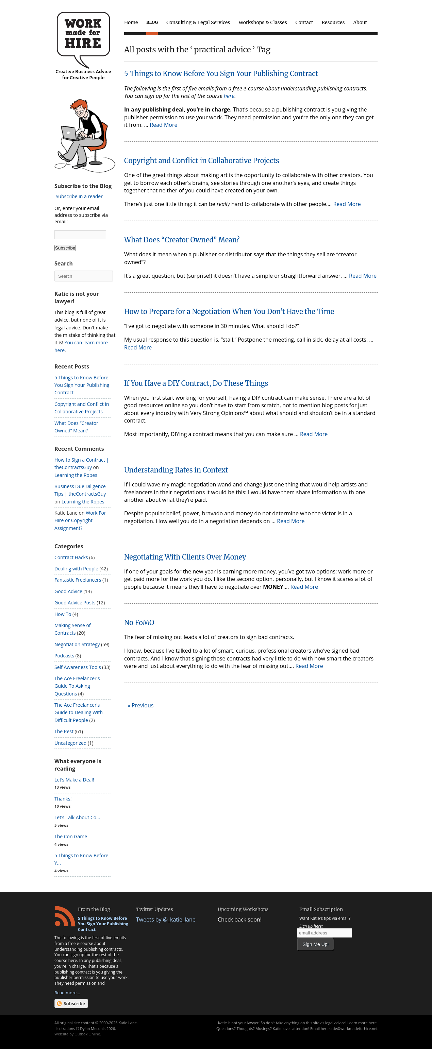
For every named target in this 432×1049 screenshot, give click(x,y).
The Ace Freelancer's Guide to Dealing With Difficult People (78, 712)
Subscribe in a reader (79, 196)
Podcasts (64, 655)
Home (131, 22)
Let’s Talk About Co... (77, 817)
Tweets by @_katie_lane (166, 919)
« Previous (140, 705)
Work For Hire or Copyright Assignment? (80, 520)
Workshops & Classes (262, 22)
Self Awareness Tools (77, 667)
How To (62, 614)
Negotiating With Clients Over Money (185, 557)
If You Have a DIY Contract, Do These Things (196, 383)
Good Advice (68, 591)
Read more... (67, 993)
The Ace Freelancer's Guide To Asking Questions (77, 686)
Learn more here (362, 1022)
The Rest (63, 731)
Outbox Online (87, 1033)
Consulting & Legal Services (198, 22)
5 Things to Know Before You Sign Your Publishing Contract (221, 73)
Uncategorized (70, 743)
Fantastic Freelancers (77, 580)
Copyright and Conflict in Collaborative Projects (201, 160)
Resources (333, 22)
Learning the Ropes (75, 475)
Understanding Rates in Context (176, 470)
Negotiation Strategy (77, 644)
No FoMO (139, 622)
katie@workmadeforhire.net (353, 1028)
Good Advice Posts (75, 602)
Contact (304, 22)
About (360, 22)
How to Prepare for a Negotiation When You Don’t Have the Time (229, 311)
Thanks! (62, 798)
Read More (163, 124)
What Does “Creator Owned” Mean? (181, 240)
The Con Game (70, 836)
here (229, 96)
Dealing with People (76, 568)
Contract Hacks (71, 557)
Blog (152, 22)
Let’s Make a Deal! (74, 779)
